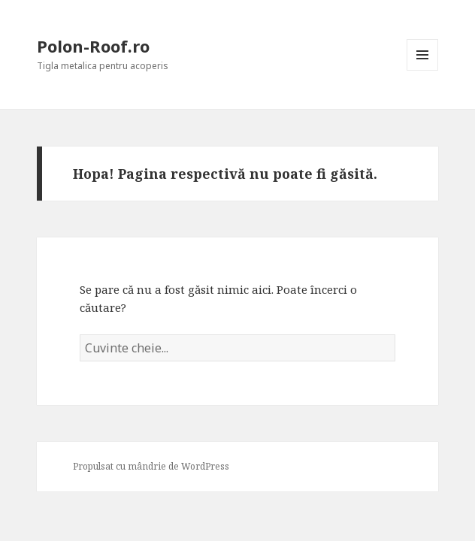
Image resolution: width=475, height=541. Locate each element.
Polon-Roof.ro (93, 46)
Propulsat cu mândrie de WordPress (151, 466)
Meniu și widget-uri (422, 70)
